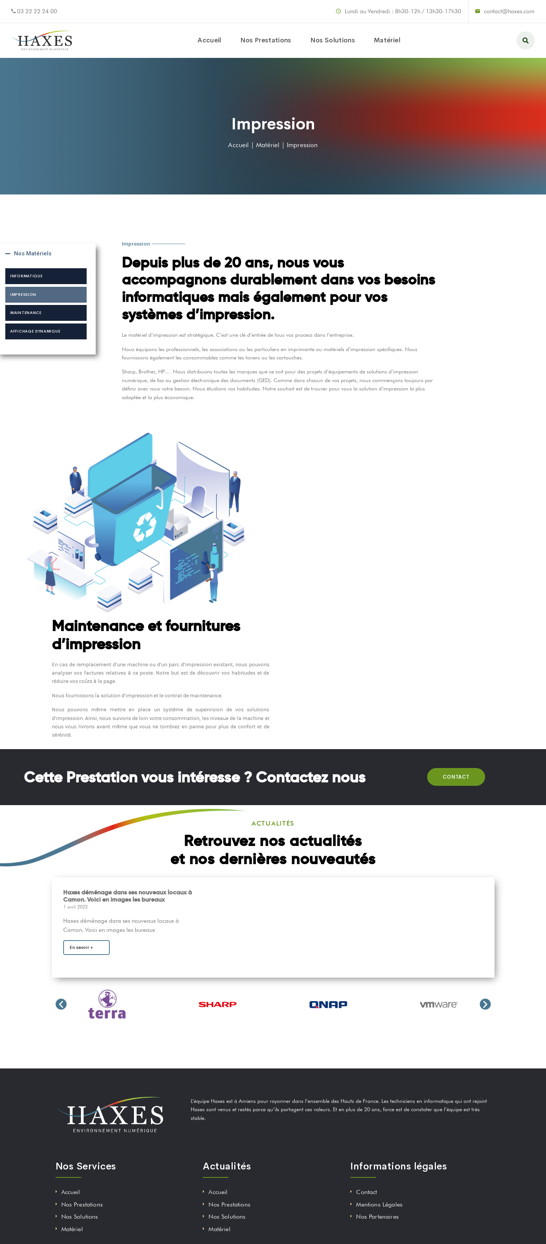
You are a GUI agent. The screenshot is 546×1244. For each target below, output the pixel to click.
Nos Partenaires (377, 1216)
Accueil (209, 40)
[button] (61, 1003)
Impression (23, 294)
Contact (366, 1192)
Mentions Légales (379, 1204)
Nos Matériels (32, 253)
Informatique (26, 276)
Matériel (387, 40)
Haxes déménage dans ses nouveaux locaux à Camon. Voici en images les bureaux (127, 895)
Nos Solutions (332, 40)
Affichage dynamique (35, 331)
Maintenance (26, 312)
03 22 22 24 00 (37, 11)
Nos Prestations (265, 40)
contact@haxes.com (509, 11)
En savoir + (81, 947)
